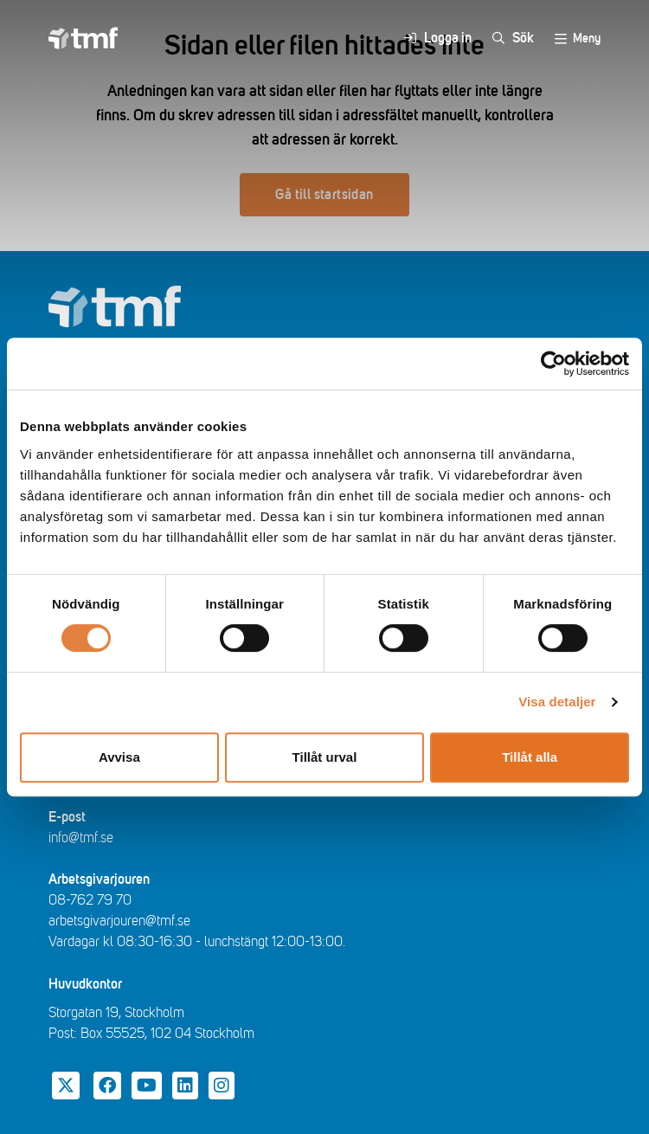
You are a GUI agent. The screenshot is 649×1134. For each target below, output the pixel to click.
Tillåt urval (324, 757)
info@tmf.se (80, 838)
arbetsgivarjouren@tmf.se (119, 921)
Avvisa (119, 757)
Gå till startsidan (324, 195)
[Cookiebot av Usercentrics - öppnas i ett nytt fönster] (553, 364)
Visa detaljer (556, 701)
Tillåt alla (529, 757)
